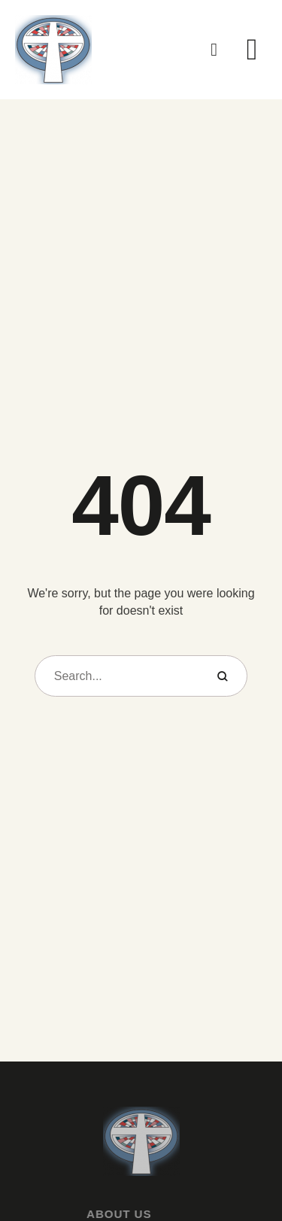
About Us (106, 1213)
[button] (214, 50)
